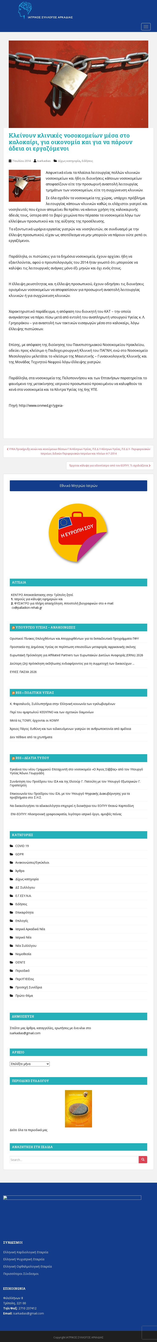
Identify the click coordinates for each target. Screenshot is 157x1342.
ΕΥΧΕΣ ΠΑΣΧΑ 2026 (23, 672)
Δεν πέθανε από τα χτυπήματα (31, 737)
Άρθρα (19, 871)
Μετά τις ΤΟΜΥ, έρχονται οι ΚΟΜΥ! (34, 720)
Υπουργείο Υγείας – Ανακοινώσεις (45, 627)
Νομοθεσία (23, 954)
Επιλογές (21, 921)
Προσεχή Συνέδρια (28, 987)
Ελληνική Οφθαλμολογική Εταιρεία (27, 1266)
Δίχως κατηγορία (69, 161)
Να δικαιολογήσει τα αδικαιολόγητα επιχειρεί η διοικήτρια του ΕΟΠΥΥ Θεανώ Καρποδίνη (72, 806)
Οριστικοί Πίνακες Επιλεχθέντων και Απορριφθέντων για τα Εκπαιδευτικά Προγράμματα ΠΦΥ (74, 638)
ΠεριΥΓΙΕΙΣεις (24, 979)
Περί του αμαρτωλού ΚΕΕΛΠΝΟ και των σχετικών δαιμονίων (52, 712)
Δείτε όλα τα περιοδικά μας (28, 1130)
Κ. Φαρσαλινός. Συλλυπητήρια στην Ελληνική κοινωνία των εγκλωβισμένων (62, 704)
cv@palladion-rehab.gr (27, 608)
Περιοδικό (22, 971)
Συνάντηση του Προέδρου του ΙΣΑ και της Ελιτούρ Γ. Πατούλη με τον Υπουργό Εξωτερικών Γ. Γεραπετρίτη (75, 783)
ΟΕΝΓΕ (20, 962)
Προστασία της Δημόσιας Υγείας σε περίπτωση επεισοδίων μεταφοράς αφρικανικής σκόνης (73, 647)
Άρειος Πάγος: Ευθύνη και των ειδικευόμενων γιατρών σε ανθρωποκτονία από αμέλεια (70, 729)
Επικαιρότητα (24, 912)
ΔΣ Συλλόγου (25, 887)
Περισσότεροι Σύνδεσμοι (21, 1274)
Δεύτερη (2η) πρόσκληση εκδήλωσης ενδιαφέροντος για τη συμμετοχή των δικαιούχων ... (72, 663)
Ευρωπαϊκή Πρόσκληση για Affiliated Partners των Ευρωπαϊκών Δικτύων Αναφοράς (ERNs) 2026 (76, 655)
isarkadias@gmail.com (25, 1033)
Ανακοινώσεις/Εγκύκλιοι (32, 862)
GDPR (19, 854)
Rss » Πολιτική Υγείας (35, 693)
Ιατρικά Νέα (23, 937)
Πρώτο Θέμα (24, 995)
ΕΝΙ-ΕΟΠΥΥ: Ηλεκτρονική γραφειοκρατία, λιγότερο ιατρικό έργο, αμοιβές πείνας (65, 814)
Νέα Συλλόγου (25, 946)
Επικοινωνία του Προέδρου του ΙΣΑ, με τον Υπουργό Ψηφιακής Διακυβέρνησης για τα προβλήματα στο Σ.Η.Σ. (70, 795)
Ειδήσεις (87, 161)
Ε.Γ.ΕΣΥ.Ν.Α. (23, 896)
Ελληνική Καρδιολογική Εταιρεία (25, 1252)
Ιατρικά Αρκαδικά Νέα (30, 929)
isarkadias (44, 161)
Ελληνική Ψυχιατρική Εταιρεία (23, 1259)
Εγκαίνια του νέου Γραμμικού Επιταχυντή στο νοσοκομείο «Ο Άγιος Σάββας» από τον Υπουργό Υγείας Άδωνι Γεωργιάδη (76, 771)
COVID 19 (22, 846)
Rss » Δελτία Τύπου (32, 758)
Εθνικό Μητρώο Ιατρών (79, 485)
